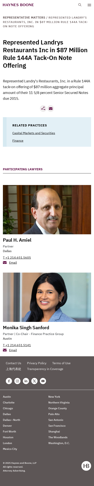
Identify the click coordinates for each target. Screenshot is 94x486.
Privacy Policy (36, 363)
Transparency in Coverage (45, 369)
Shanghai (54, 431)
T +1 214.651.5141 (17, 345)
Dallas (7, 251)
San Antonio (55, 420)
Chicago (8, 408)
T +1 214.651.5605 (17, 257)
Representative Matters (24, 17)
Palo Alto (54, 414)
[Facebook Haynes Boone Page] (9, 381)
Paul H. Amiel (17, 240)
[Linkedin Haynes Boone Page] (26, 381)
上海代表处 (13, 369)
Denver (7, 425)
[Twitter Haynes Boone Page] (34, 381)
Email (13, 262)
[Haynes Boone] (18, 5)
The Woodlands (58, 437)
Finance (17, 140)
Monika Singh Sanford (26, 327)
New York (54, 396)
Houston (8, 437)
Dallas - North (11, 420)
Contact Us (13, 363)
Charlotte (9, 402)
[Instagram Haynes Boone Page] (17, 381)
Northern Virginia (59, 402)
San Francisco (57, 425)
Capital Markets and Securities (33, 133)
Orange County (57, 408)
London (7, 443)
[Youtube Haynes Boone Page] (43, 381)
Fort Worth (9, 431)
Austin (7, 338)
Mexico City (10, 449)
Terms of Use (61, 363)
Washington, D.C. (59, 443)
